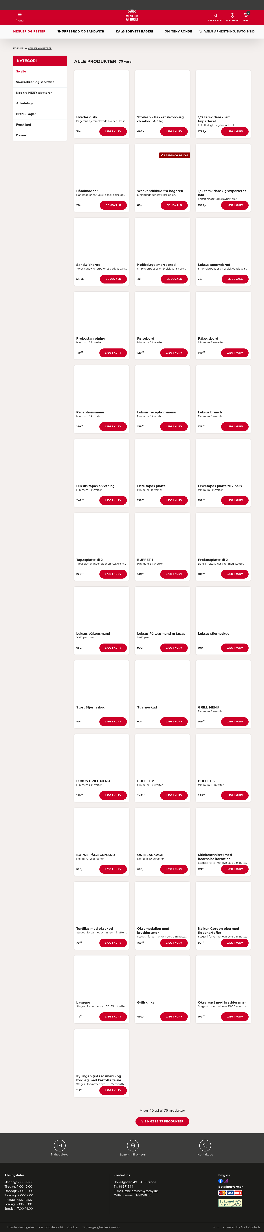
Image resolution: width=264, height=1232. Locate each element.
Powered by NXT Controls (241, 1227)
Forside (18, 48)
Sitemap (216, 1227)
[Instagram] (225, 1181)
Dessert (22, 135)
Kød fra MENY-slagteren (34, 92)
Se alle (21, 71)
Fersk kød (23, 124)
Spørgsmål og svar (133, 1148)
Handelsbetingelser (21, 1227)
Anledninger (25, 103)
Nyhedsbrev (59, 1148)
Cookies (73, 1227)
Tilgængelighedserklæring (101, 1227)
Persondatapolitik (51, 1227)
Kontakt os (205, 1148)
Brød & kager (26, 114)
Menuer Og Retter (40, 48)
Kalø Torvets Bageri (134, 31)
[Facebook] (220, 1181)
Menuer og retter (29, 31)
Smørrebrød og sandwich (80, 31)
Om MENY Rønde (178, 31)
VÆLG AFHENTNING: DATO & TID (227, 31)
